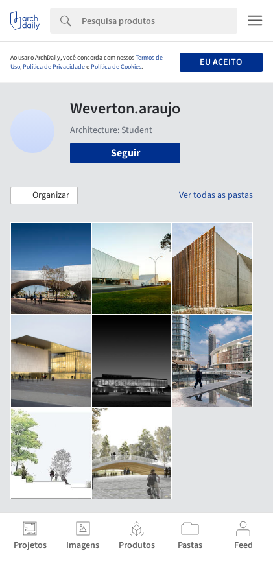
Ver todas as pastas (216, 195)
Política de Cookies (116, 66)
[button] (44, 196)
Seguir (125, 153)
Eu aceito (221, 62)
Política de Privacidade (54, 66)
